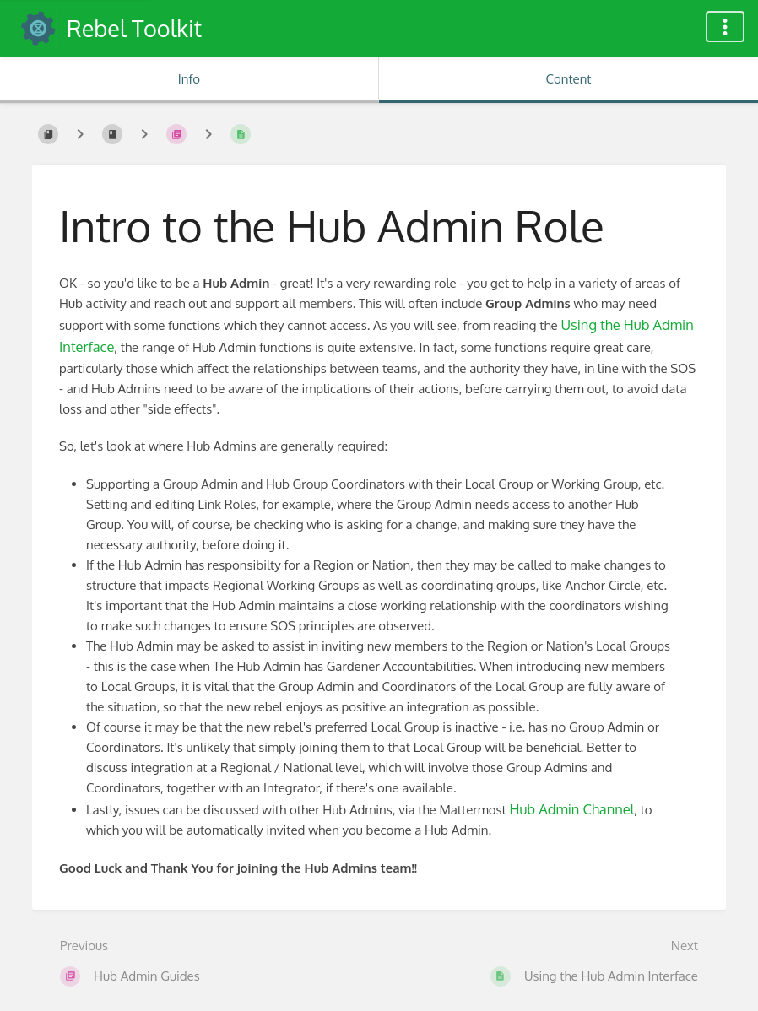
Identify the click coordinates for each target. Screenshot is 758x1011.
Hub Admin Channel (571, 809)
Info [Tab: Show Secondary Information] (189, 79)
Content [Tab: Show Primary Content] (568, 79)
